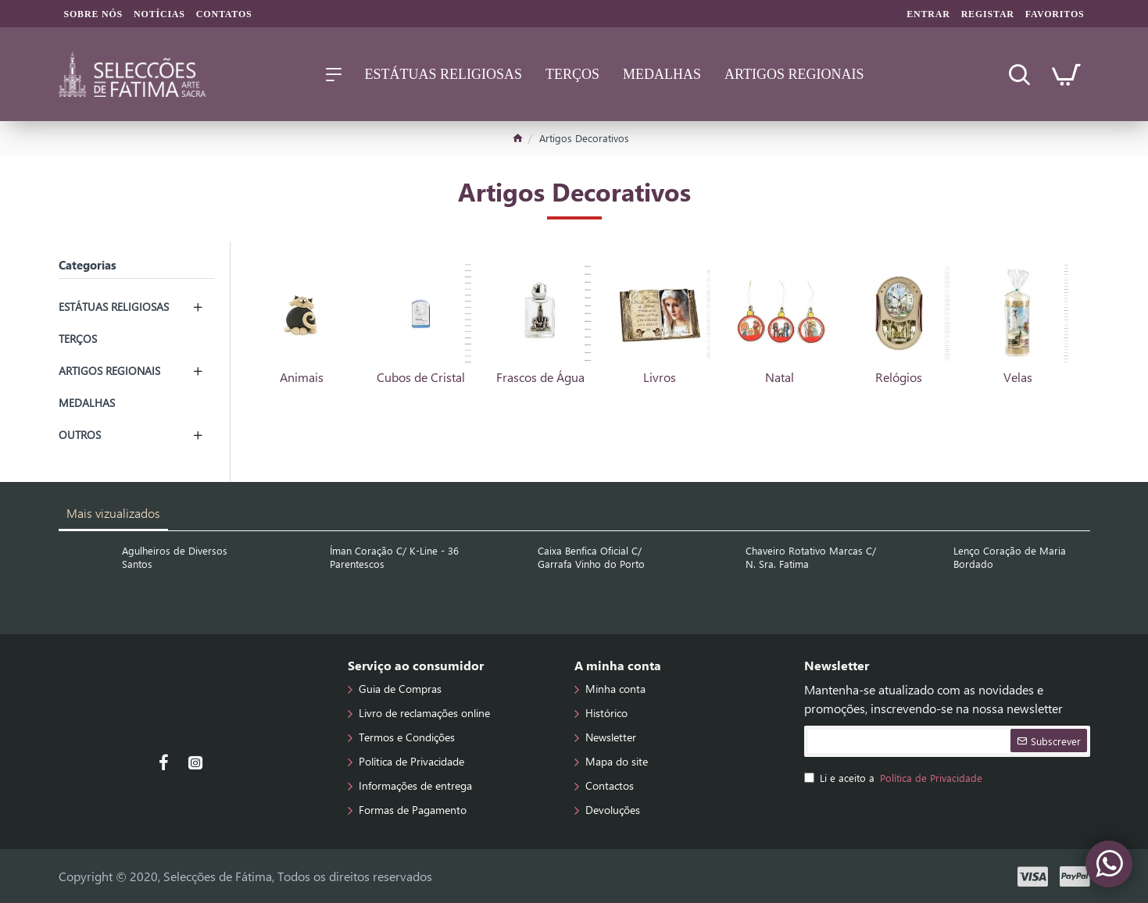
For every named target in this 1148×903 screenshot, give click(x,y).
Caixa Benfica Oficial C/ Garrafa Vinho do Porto (591, 557)
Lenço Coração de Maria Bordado (1009, 557)
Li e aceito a (894, 778)
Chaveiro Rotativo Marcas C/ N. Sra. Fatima (811, 557)
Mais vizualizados (113, 513)
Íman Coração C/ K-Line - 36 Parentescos (394, 557)
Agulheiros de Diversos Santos (174, 557)
